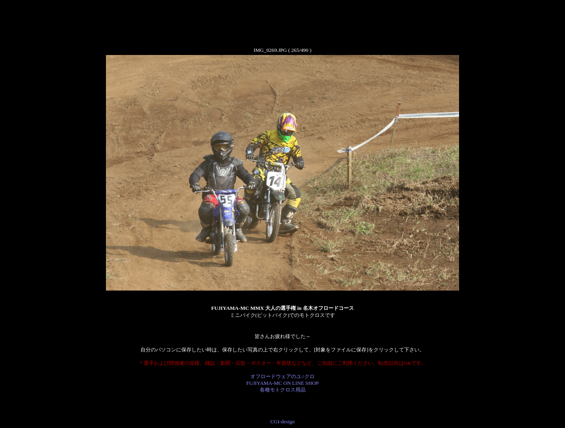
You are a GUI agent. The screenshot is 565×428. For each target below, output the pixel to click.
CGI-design (282, 421)
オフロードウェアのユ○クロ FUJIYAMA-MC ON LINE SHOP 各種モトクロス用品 (282, 383)
